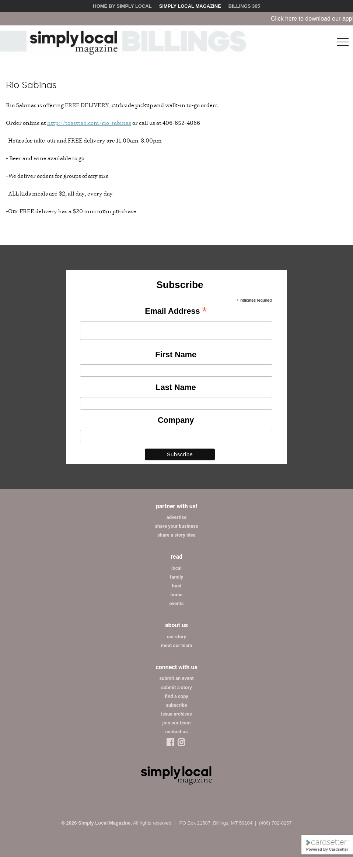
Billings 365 (244, 6)
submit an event (176, 678)
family (176, 577)
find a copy (176, 696)
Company (176, 420)
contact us (176, 731)
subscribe (176, 705)
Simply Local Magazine (190, 6)
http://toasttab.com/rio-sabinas (89, 123)
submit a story (176, 687)
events (176, 603)
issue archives (176, 714)
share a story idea (176, 535)
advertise (176, 517)
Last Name (176, 387)
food (177, 586)
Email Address (176, 311)
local (176, 568)
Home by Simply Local (122, 6)
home (177, 594)
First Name (175, 354)
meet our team (176, 645)
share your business (176, 526)
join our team (176, 723)
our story (176, 636)
